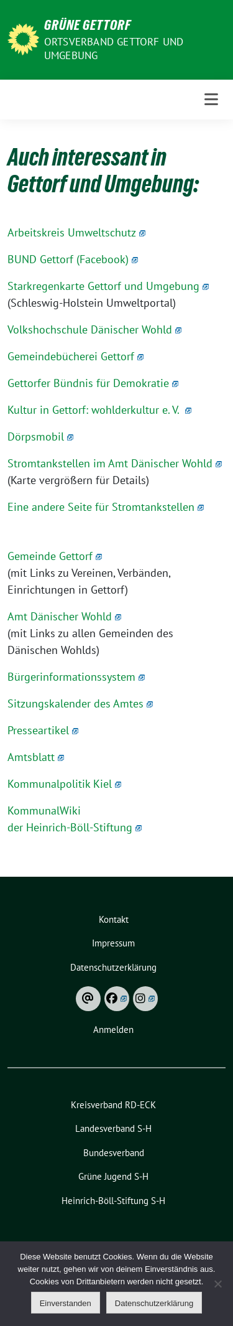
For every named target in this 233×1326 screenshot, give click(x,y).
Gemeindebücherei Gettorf (75, 356)
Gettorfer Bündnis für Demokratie (92, 383)
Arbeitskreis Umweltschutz (76, 232)
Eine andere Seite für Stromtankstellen (105, 507)
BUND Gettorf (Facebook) (72, 259)
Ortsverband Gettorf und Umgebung (114, 48)
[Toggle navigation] (211, 99)
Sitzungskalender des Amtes (80, 703)
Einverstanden (65, 1303)
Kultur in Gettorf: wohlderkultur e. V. (99, 410)
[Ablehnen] (217, 1283)
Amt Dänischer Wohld (64, 616)
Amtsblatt (35, 757)
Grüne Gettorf (87, 25)
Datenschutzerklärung (154, 1303)
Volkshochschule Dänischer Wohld (94, 329)
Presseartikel (42, 730)
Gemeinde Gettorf (54, 556)
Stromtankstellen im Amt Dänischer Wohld (114, 463)
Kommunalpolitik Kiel (64, 784)
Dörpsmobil (40, 436)
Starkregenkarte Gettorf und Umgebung (108, 286)
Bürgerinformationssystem (76, 677)
